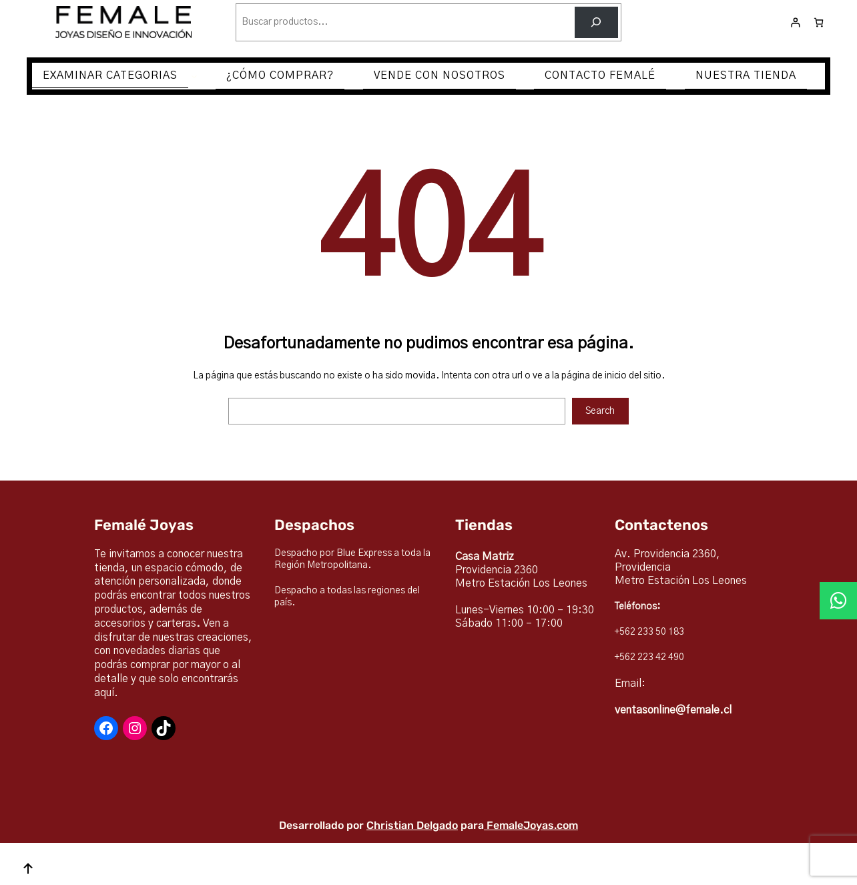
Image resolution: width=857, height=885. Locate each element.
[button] (838, 600)
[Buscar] (596, 22)
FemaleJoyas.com (532, 825)
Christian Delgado (412, 825)
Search (600, 411)
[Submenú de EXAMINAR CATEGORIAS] (194, 76)
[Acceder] (795, 22)
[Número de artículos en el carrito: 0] (818, 22)
